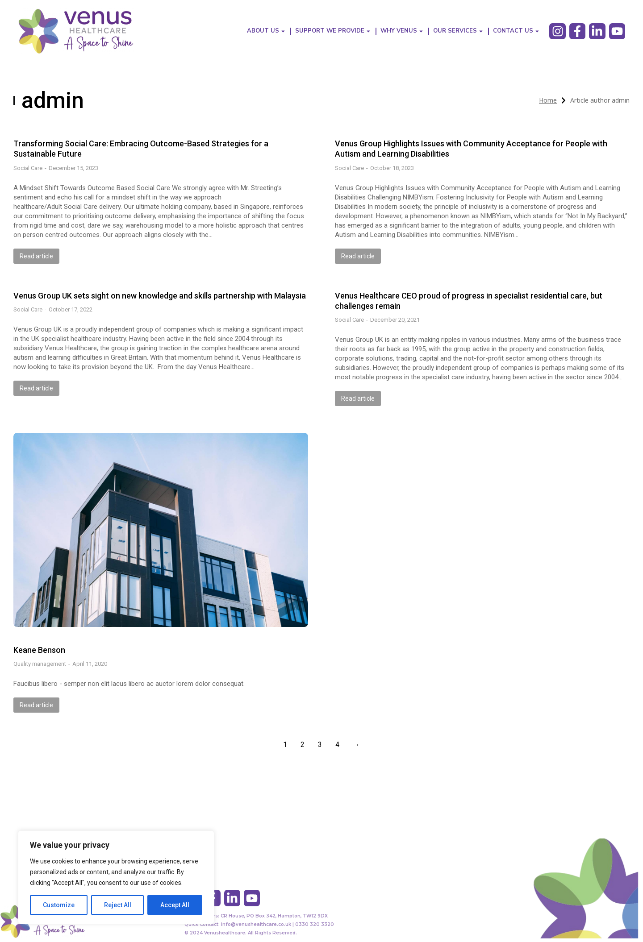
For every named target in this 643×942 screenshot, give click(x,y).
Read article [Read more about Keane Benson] (36, 705)
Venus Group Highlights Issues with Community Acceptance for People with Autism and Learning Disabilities (471, 148)
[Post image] (160, 530)
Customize (59, 905)
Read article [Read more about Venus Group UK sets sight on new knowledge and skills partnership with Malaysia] (36, 388)
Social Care (27, 168)
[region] (116, 877)
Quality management (39, 663)
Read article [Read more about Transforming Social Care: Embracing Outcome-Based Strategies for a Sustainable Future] (36, 256)
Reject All (117, 905)
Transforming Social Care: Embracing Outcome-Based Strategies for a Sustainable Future (140, 148)
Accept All (174, 905)
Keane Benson (39, 650)
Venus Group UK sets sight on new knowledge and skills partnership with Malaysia (159, 295)
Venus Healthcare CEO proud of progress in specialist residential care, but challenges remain (468, 301)
